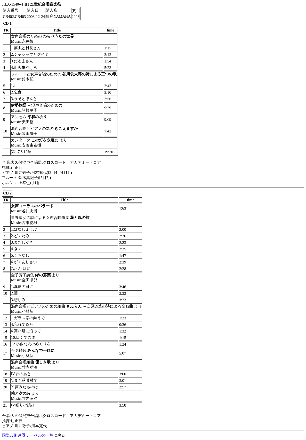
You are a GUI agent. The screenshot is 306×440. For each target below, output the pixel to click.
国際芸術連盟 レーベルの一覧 (27, 435)
